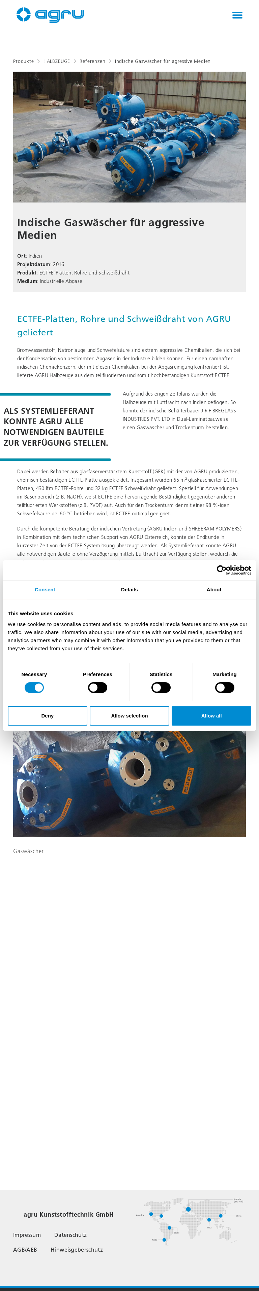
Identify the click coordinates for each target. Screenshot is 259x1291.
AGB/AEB (25, 1250)
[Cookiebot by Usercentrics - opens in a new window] (221, 570)
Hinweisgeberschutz (77, 1250)
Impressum (27, 1235)
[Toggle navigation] (237, 15)
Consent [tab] (45, 589)
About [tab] (214, 589)
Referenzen (92, 61)
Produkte (23, 61)
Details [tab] (129, 589)
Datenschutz (70, 1235)
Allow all (211, 715)
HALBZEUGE (57, 61)
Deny (47, 715)
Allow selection (129, 715)
